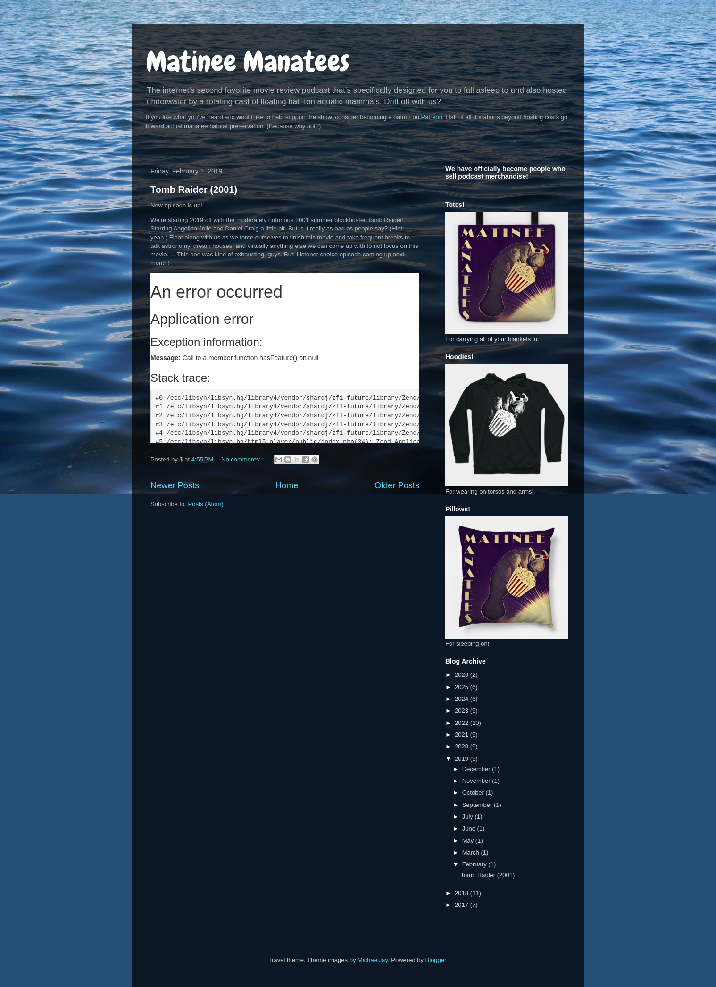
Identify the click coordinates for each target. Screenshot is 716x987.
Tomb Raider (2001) (193, 189)
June (469, 828)
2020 (462, 746)
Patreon (432, 117)
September (478, 804)
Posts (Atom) (206, 504)
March (471, 852)
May (468, 840)
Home (287, 485)
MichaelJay (373, 959)
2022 (462, 722)
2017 (462, 904)
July (468, 816)
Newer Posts (174, 485)
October (474, 792)
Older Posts (397, 485)
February (475, 864)
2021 (462, 734)
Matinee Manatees (248, 61)
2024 (462, 698)
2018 (462, 893)
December (477, 769)
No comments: (241, 459)
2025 (462, 687)
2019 (462, 758)
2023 (462, 710)
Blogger (435, 959)
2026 (462, 674)
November (477, 780)
